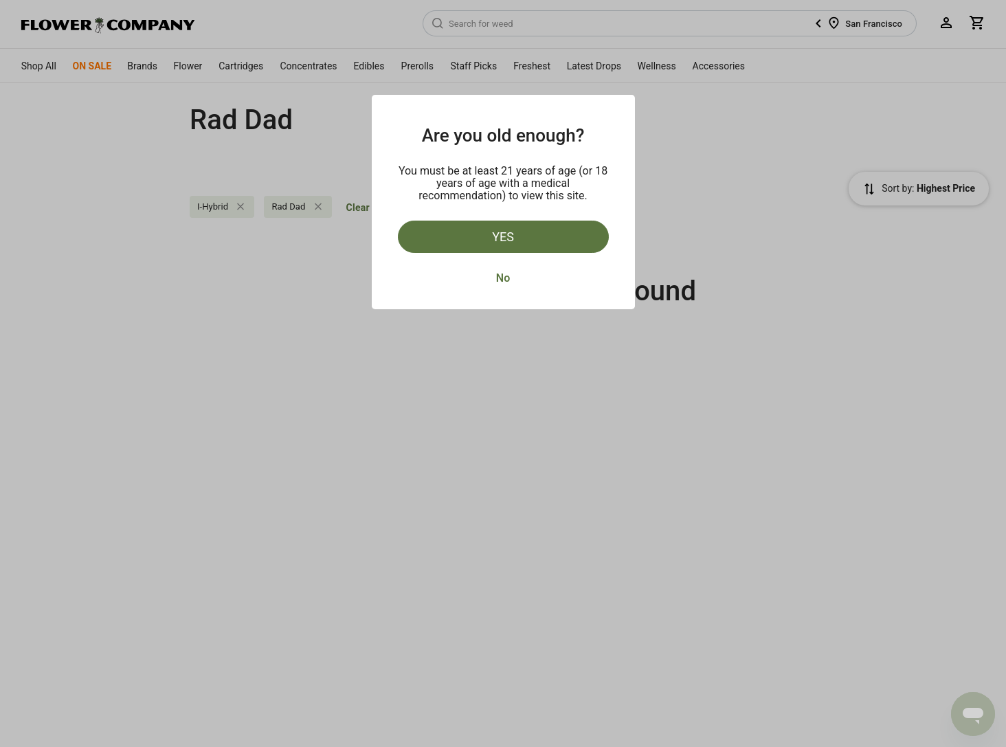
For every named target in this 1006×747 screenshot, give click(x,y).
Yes (503, 237)
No (503, 278)
